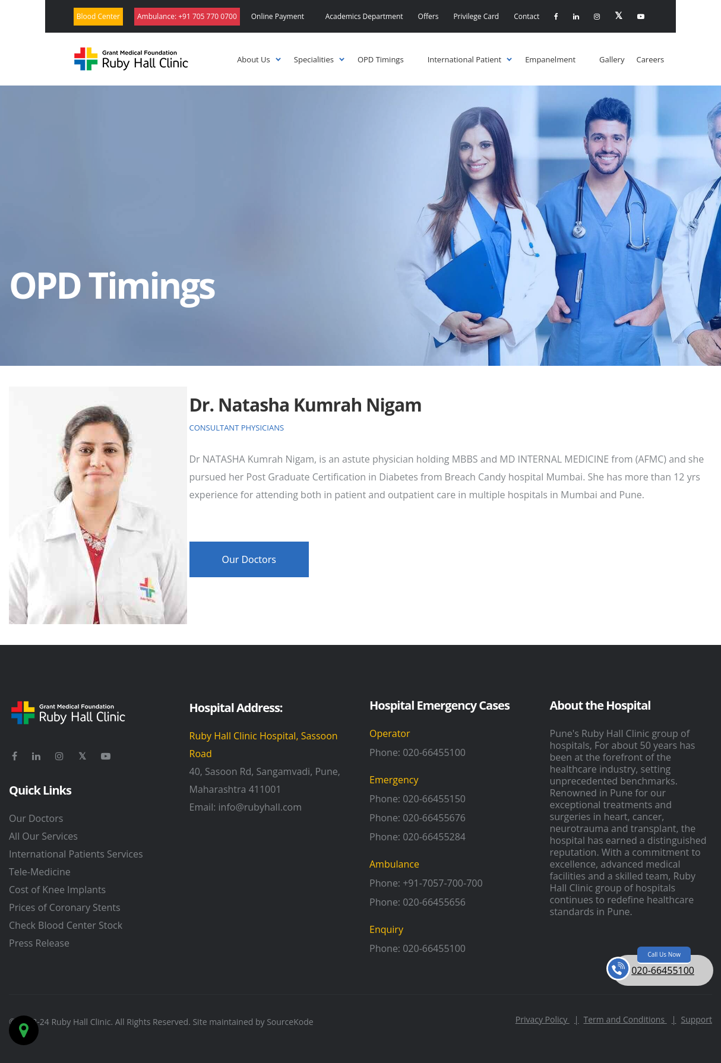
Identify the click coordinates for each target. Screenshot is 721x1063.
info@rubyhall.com (260, 807)
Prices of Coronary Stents (65, 907)
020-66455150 (434, 798)
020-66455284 (434, 836)
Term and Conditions (630, 1019)
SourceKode (290, 1021)
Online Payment (277, 16)
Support (696, 1019)
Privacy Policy (547, 1019)
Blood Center (98, 16)
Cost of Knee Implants (57, 889)
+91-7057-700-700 (442, 883)
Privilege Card (476, 16)
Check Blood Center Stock (65, 925)
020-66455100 (434, 752)
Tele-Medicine (40, 871)
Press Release (39, 943)
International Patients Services (76, 853)
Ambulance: (187, 16)
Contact (526, 16)
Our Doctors (36, 818)
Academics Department (364, 16)
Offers (428, 16)
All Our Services (43, 836)
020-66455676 (434, 817)
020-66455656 (434, 902)
